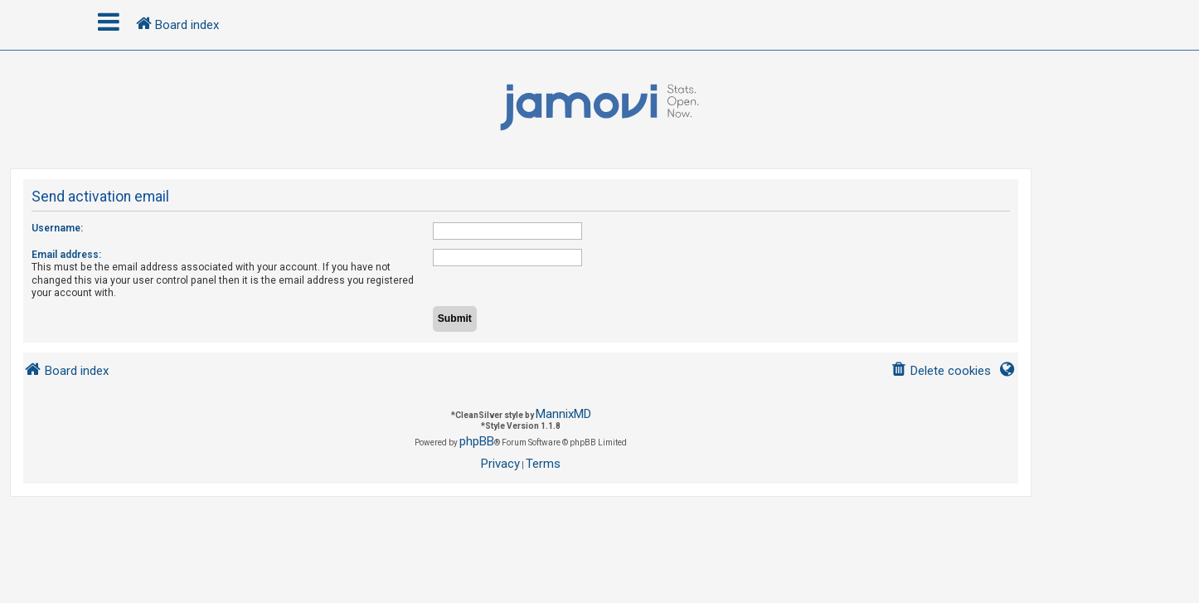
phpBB (476, 441)
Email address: (66, 254)
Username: (57, 228)
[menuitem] (941, 371)
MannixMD (563, 413)
